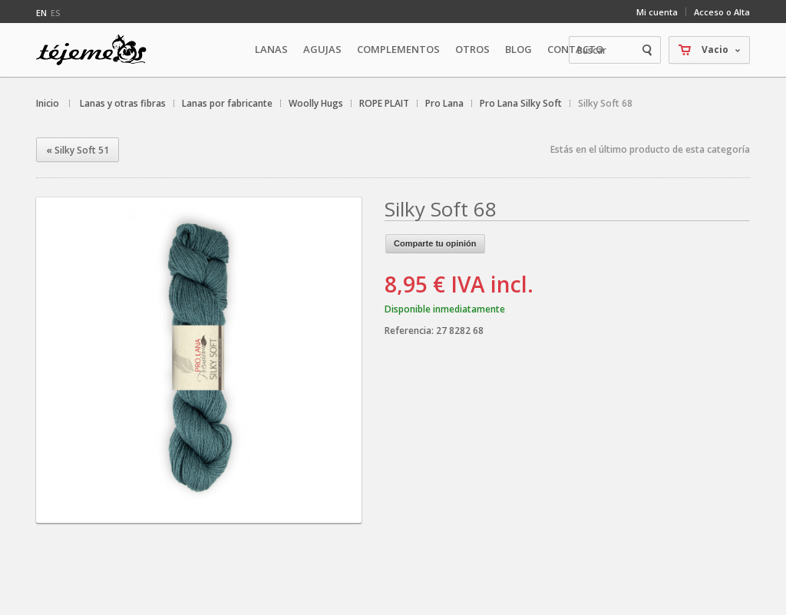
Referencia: (410, 330)
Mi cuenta (657, 12)
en (41, 12)
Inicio (47, 103)
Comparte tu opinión (435, 243)
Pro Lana (444, 103)
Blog (518, 49)
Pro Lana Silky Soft (521, 103)
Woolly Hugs (316, 103)
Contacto (575, 49)
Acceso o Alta (722, 12)
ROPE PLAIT (384, 103)
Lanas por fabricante (227, 103)
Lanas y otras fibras (123, 103)
